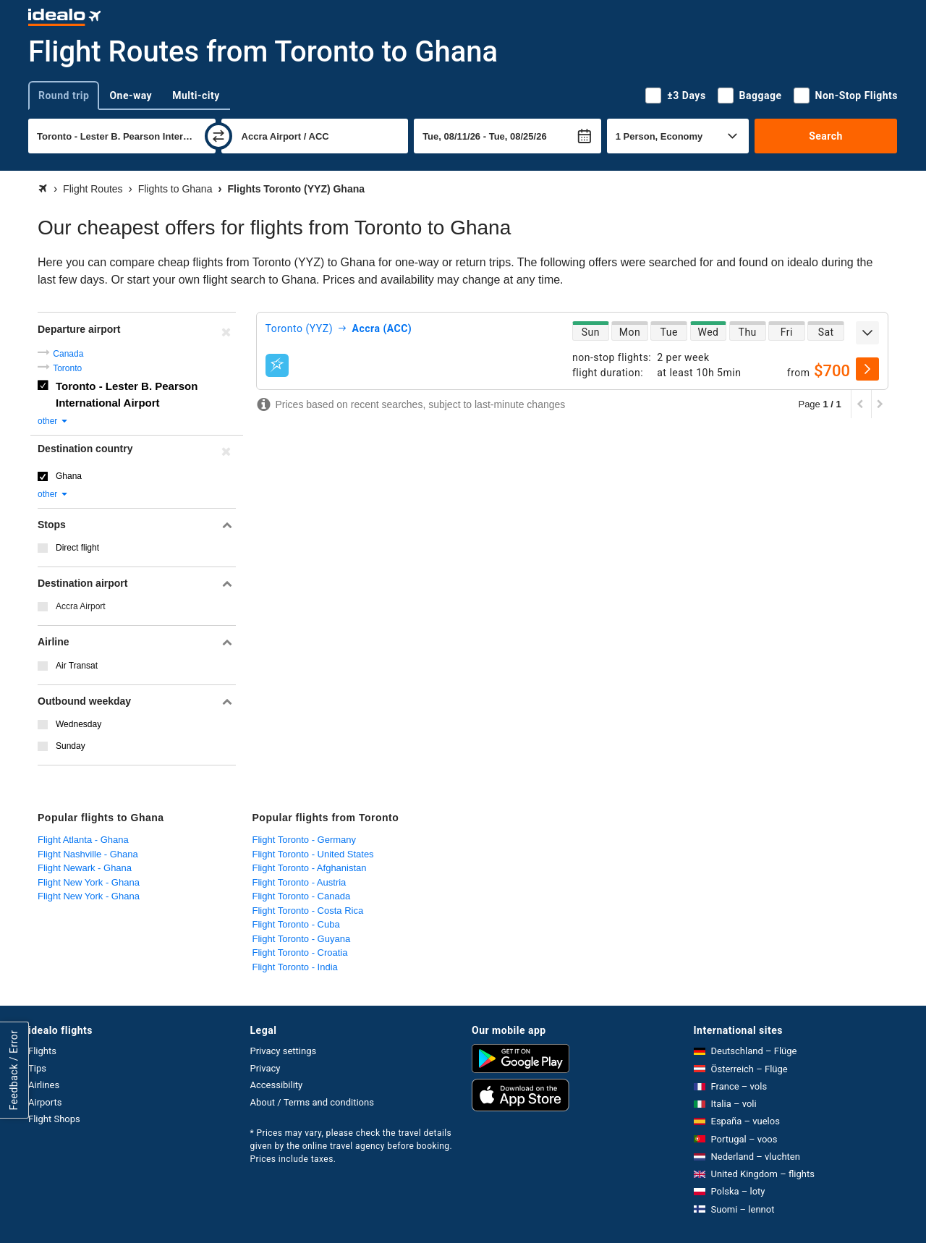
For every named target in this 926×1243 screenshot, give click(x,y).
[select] (867, 369)
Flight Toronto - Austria (299, 882)
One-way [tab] (130, 95)
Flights (42, 1050)
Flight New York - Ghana (89, 882)
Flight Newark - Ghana (85, 867)
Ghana (69, 476)
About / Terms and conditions (312, 1102)
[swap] (218, 136)
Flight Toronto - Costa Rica (308, 910)
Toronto (67, 368)
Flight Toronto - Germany (304, 839)
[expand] (867, 332)
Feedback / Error (14, 1070)
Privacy (265, 1068)
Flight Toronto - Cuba (296, 924)
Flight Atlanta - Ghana (83, 839)
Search (826, 136)
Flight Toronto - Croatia (300, 952)
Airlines (43, 1084)
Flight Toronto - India (295, 967)
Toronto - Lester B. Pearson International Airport (126, 394)
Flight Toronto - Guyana (301, 938)
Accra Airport (81, 606)
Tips (37, 1068)
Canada (68, 354)
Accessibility (276, 1084)
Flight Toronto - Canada (301, 896)
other (53, 421)
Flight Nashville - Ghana (88, 854)
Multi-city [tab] (196, 95)
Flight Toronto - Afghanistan (309, 867)
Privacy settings (283, 1050)
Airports (44, 1102)
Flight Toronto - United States (313, 854)
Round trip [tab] (63, 95)
